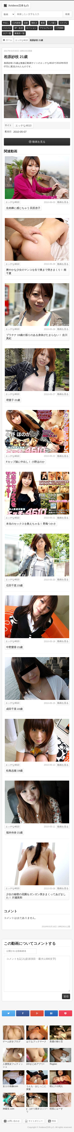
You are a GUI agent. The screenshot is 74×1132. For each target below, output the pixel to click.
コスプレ (64, 23)
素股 (43, 23)
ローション (31, 28)
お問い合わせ (13, 1121)
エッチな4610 (23, 125)
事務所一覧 (19, 33)
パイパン (7, 28)
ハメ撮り (52, 23)
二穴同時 (59, 28)
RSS (54, 1121)
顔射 (26, 23)
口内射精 (16, 23)
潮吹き (34, 23)
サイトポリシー (35, 1121)
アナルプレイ (46, 28)
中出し (6, 23)
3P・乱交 (18, 28)
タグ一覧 (7, 33)
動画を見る (38, 141)
